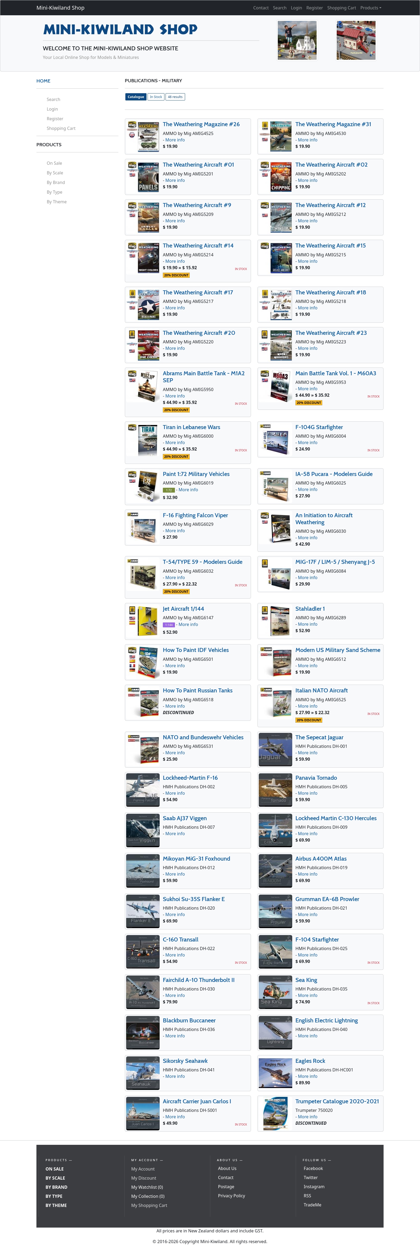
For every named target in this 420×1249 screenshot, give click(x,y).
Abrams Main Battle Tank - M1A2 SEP (204, 377)
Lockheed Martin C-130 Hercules (336, 818)
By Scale (55, 173)
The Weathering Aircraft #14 (198, 245)
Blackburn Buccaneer (189, 1020)
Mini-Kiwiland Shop (60, 7)
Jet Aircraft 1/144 (183, 608)
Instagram (314, 1187)
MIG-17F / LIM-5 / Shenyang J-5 (335, 561)
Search (280, 8)
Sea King (306, 980)
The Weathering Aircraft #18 (330, 292)
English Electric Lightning (326, 1020)
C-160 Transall (180, 939)
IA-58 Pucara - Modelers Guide (334, 474)
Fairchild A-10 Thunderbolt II (199, 980)
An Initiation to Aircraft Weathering (324, 519)
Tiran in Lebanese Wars (191, 427)
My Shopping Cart (149, 1205)
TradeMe (312, 1205)
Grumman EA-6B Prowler (327, 899)
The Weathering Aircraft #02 (331, 164)
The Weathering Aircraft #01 (198, 164)
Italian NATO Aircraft (321, 690)
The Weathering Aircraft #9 (197, 205)
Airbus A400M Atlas (321, 858)
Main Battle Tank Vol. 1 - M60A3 (335, 373)
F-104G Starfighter (319, 427)
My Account (143, 1169)
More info (175, 140)
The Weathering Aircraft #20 (199, 332)
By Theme (57, 202)
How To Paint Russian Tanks (197, 690)
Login (296, 8)
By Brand (56, 182)
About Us (227, 1168)
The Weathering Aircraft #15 (330, 245)
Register (314, 8)
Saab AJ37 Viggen (185, 818)
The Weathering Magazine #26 (201, 124)
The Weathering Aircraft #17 (198, 292)
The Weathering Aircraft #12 (330, 205)
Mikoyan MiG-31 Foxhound (196, 858)
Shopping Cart (341, 8)
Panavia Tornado (316, 777)
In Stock (156, 97)
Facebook (313, 1168)
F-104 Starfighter (317, 939)
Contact (261, 8)
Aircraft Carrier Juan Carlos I (197, 1101)
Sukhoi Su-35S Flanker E (194, 899)
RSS (307, 1196)
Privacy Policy (231, 1196)
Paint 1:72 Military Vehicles (196, 474)
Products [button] (369, 8)
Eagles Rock (310, 1060)
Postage (226, 1187)
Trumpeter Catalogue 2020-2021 (337, 1101)
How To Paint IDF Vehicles (196, 650)
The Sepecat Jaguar (319, 737)
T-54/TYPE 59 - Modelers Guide (202, 561)
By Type (54, 192)
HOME (43, 81)
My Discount (143, 1178)
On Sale (54, 163)
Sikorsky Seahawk (185, 1060)
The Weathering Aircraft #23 (331, 332)
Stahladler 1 (310, 608)
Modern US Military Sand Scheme (337, 650)
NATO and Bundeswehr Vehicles (203, 737)
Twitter (311, 1177)
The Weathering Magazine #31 (333, 124)
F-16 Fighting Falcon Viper (195, 515)
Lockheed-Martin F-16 (190, 777)
